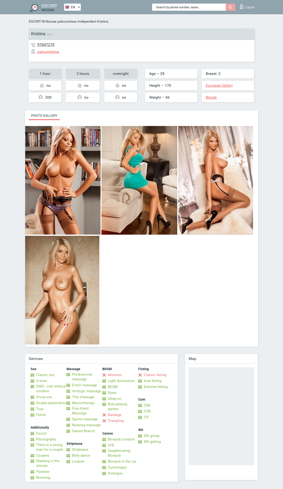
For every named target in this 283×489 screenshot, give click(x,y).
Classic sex (45, 375)
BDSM (113, 387)
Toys (40, 409)
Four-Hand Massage (80, 410)
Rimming (43, 477)
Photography (46, 439)
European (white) (219, 85)
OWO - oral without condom (51, 388)
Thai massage (83, 397)
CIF (146, 417)
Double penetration (51, 403)
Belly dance (81, 455)
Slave (112, 393)
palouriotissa (67, 21)
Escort (41, 433)
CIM (147, 405)
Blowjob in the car (122, 461)
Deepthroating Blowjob (119, 453)
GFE (111, 445)
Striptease (80, 449)
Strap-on (114, 399)
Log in (247, 6)
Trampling (116, 421)
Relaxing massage (86, 425)
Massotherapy (83, 403)
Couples (42, 455)
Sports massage (85, 419)
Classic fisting (155, 375)
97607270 (45, 44)
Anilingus (115, 473)
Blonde (211, 97)
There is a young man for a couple (49, 447)
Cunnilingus (117, 467)
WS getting (152, 442)
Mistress (115, 375)
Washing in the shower (47, 463)
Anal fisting (153, 381)
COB (147, 411)
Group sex (44, 397)
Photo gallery (44, 115)
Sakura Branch (83, 431)
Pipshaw (42, 472)
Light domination (121, 381)
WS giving (151, 436)
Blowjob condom (121, 439)
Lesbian (78, 461)
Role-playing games (117, 406)
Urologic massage (86, 391)
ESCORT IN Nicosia (43, 21)
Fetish (41, 415)
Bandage (114, 415)
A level (41, 381)
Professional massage (82, 376)
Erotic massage (84, 385)
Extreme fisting (156, 387)
